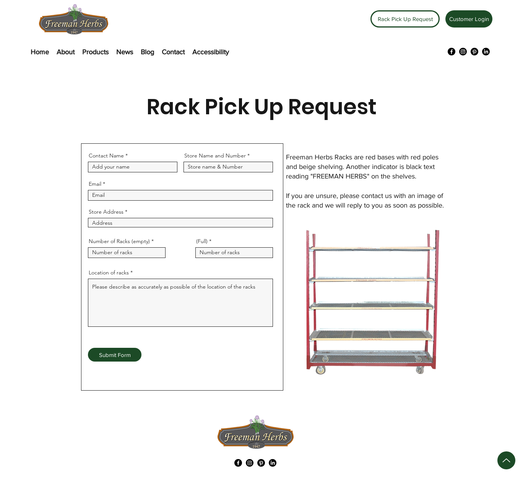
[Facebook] (451, 51)
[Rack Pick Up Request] (405, 19)
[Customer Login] (468, 19)
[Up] (506, 460)
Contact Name (106, 155)
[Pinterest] (474, 51)
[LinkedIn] (486, 51)
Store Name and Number (215, 155)
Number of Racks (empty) (119, 241)
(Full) (202, 241)
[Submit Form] (114, 355)
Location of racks (109, 272)
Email (95, 184)
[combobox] (180, 222)
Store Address (106, 211)
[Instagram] (463, 51)
